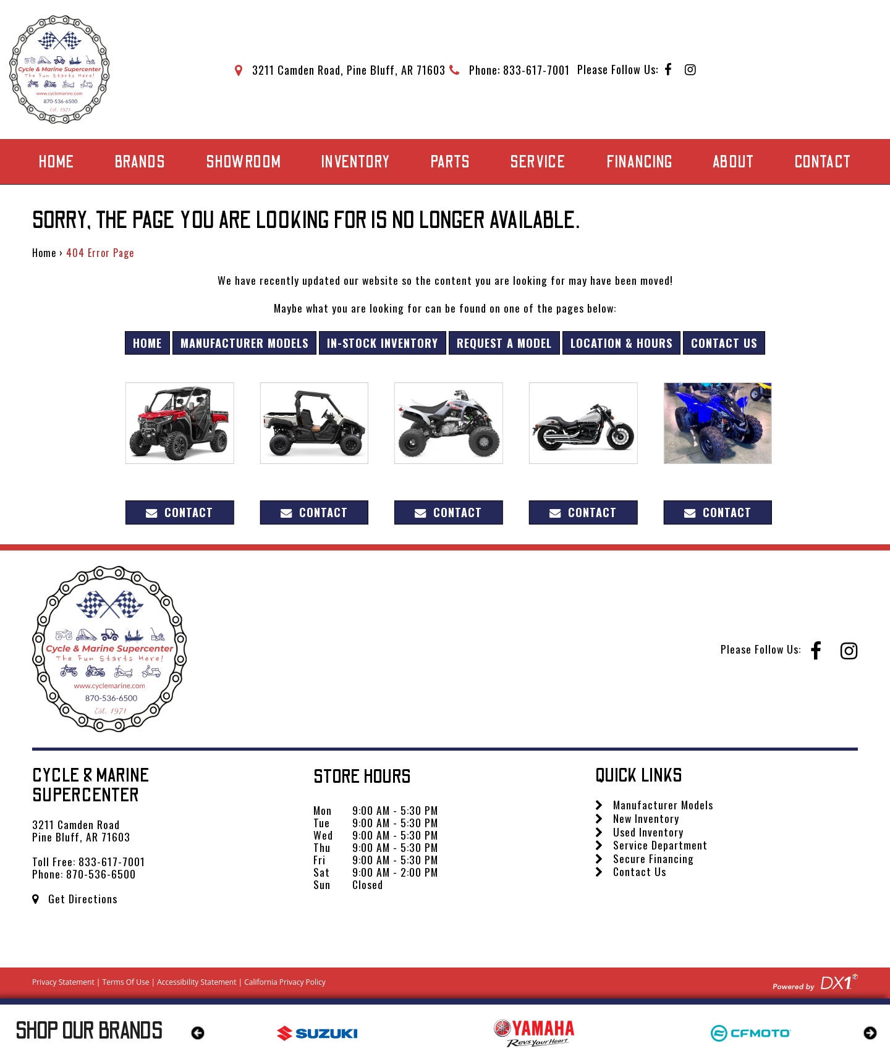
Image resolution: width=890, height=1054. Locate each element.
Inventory (356, 162)
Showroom (243, 162)
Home (56, 162)
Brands (140, 162)
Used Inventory (639, 832)
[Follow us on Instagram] (691, 70)
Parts (450, 162)
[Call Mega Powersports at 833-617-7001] (509, 69)
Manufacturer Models (244, 342)
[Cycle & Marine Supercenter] (59, 69)
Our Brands (89, 1031)
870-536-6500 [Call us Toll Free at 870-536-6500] (101, 874)
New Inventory (637, 818)
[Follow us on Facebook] (668, 70)
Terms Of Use (126, 982)
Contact (823, 162)
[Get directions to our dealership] (340, 69)
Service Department (651, 845)
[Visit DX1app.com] (815, 980)
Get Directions (74, 898)
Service (538, 162)
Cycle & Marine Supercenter (91, 785)
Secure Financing (644, 858)
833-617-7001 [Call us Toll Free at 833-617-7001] (111, 861)
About (734, 162)
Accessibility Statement (196, 982)
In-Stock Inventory (382, 342)
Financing (639, 162)
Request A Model (504, 342)
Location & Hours (621, 342)
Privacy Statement (63, 982)
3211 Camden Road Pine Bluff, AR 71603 (81, 830)
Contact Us (724, 342)
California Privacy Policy (285, 982)
